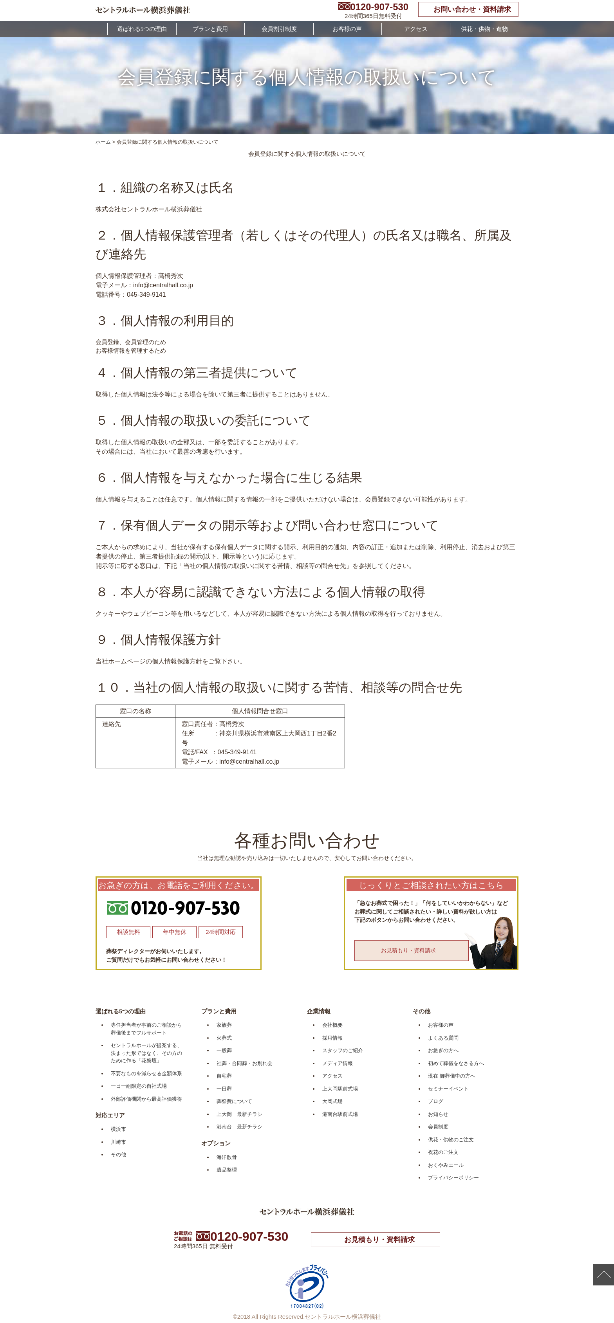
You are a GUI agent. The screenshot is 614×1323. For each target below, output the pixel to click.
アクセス (416, 29)
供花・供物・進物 (484, 29)
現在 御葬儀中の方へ (451, 1076)
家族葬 (224, 1025)
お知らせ (438, 1114)
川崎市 (118, 1142)
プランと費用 (210, 29)
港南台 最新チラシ (239, 1127)
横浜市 (118, 1129)
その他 (118, 1154)
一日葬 (224, 1089)
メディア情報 (337, 1063)
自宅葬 (224, 1076)
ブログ (435, 1101)
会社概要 (332, 1025)
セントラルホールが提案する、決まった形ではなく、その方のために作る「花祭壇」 (146, 1052)
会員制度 (438, 1127)
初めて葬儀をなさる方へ (456, 1063)
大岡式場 (332, 1101)
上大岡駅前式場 (340, 1089)
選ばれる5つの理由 (142, 29)
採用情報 (332, 1038)
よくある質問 (443, 1038)
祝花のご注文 (443, 1152)
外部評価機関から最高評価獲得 (146, 1099)
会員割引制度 (279, 29)
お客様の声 (347, 29)
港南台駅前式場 (340, 1114)
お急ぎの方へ (443, 1050)
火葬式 (224, 1038)
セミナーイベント (448, 1089)
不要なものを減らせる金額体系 (146, 1073)
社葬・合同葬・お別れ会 (245, 1063)
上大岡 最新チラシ (239, 1114)
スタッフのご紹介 (342, 1050)
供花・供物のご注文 (451, 1140)
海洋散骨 (227, 1157)
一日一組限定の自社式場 (139, 1086)
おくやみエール (446, 1165)
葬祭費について (234, 1101)
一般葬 (224, 1050)
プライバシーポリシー (453, 1178)
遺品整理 (227, 1170)
